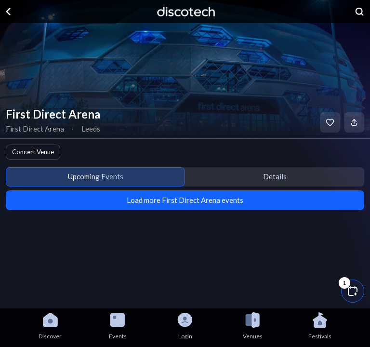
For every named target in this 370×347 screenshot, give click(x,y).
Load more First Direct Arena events (185, 200)
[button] (352, 291)
